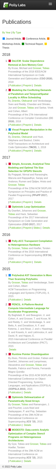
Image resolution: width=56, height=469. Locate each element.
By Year (6, 32)
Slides (36, 228)
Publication (15, 85)
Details (38, 85)
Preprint (27, 85)
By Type (16, 32)
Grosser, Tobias (41, 68)
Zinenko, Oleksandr (22, 101)
